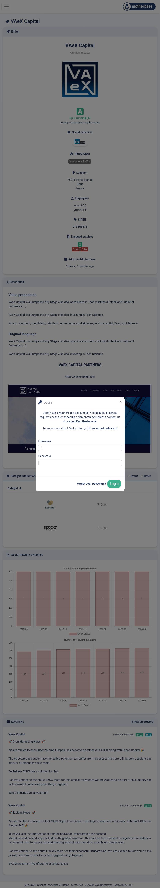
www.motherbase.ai (104, 428)
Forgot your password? (91, 483)
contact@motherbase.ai (81, 421)
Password (44, 456)
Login (114, 484)
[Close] (121, 402)
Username (44, 441)
